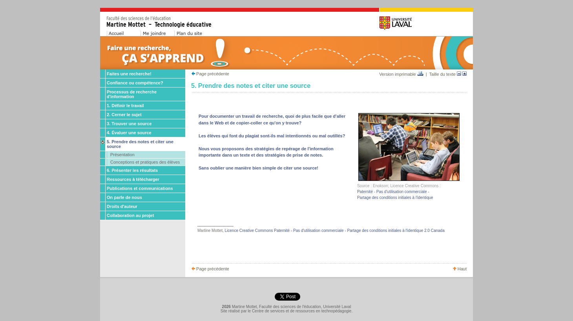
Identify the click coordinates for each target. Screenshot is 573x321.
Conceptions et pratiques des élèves (145, 162)
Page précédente (210, 73)
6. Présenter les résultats (132, 170)
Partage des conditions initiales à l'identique (395, 197)
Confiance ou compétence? (135, 82)
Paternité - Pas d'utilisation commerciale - (393, 192)
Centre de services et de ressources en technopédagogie (302, 311)
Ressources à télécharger (133, 179)
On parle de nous (124, 197)
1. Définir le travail (125, 105)
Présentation (122, 154)
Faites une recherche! (129, 73)
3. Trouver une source (129, 123)
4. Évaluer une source (129, 132)
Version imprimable (401, 74)
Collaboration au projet (130, 215)
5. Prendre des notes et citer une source (140, 144)
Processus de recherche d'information (132, 94)
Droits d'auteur (122, 206)
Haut (460, 268)
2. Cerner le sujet (124, 114)
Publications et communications (140, 188)
